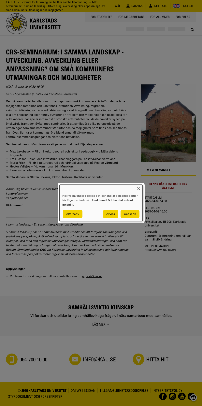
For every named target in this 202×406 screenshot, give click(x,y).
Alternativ (72, 214)
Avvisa (110, 214)
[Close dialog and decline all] (139, 187)
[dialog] (101, 203)
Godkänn (130, 214)
